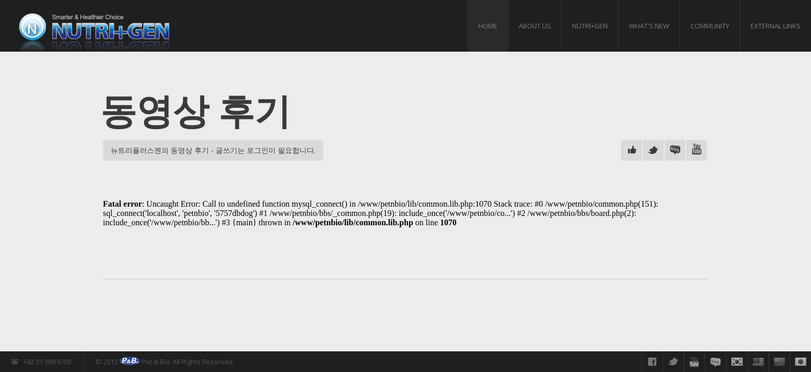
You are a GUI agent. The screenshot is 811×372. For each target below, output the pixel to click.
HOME (488, 25)
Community (709, 25)
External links (775, 25)
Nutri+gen (590, 25)
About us (535, 25)
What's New (649, 25)
